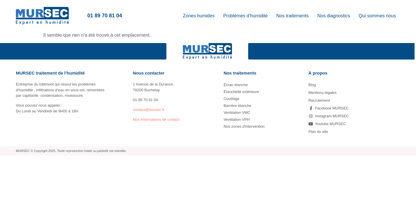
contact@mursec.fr (148, 109)
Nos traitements (292, 15)
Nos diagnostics (333, 15)
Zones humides (198, 15)
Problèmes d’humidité (245, 15)
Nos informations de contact (156, 119)
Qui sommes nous (377, 15)
